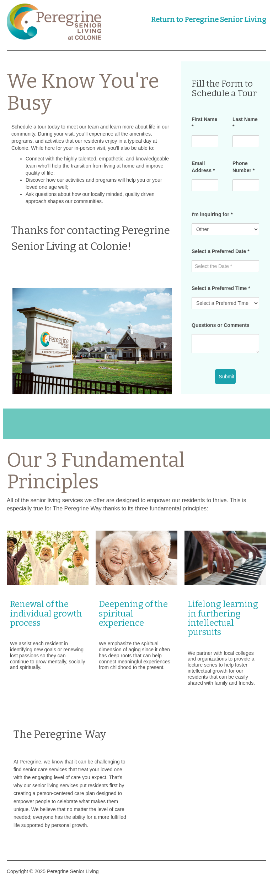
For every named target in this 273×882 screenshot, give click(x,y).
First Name (204, 122)
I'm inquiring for (212, 214)
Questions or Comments (221, 325)
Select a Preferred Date (221, 251)
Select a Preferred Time (221, 288)
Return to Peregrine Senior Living (208, 19)
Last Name (245, 122)
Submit (227, 376)
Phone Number (243, 166)
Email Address (203, 166)
